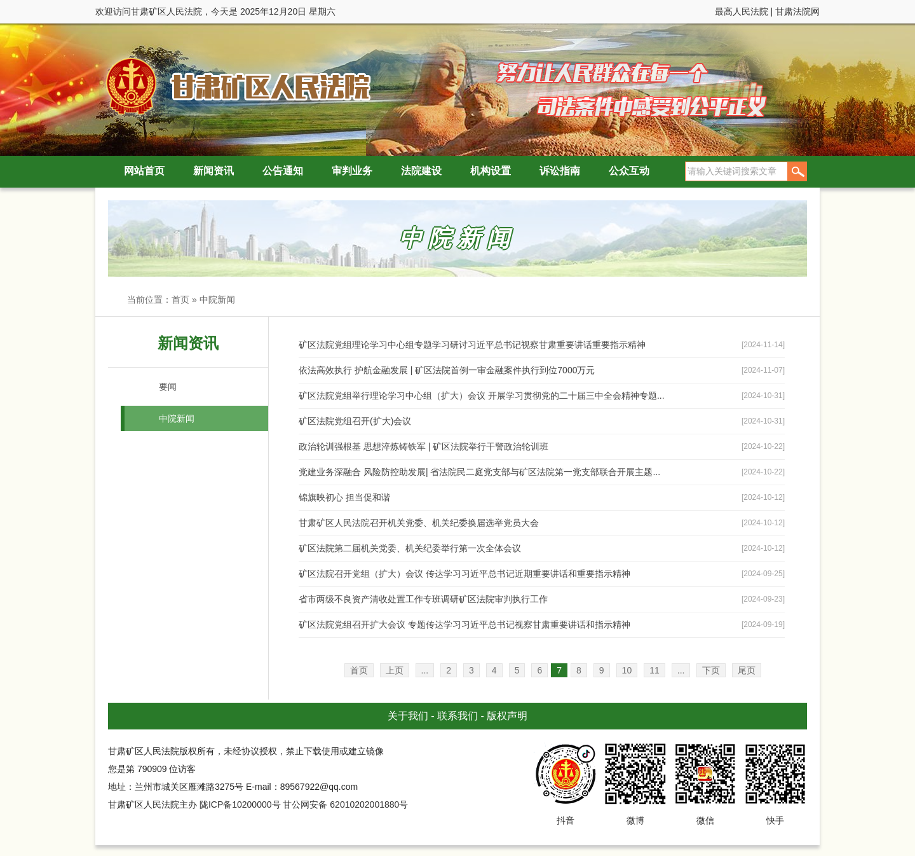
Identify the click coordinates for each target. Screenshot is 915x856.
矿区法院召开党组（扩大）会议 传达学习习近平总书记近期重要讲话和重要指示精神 (464, 574)
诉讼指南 (559, 170)
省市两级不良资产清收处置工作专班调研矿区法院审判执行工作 (423, 599)
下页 (711, 670)
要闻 (168, 387)
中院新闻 (217, 299)
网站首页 (144, 170)
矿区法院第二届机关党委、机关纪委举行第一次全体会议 (410, 548)
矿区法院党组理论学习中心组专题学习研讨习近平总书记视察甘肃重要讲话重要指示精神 (472, 345)
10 (627, 670)
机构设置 (490, 170)
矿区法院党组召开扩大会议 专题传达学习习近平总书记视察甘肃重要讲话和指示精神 (464, 624)
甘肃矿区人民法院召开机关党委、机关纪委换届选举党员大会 (419, 523)
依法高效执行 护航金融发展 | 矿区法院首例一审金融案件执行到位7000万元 (447, 370)
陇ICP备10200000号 (240, 804)
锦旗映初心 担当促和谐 (344, 497)
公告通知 (282, 170)
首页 (180, 299)
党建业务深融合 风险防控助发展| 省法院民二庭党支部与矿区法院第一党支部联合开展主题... (479, 472)
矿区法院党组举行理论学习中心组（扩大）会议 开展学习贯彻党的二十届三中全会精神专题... (482, 395)
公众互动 (629, 170)
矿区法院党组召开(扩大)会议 (355, 421)
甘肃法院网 (797, 11)
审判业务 (352, 170)
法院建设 (421, 170)
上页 (394, 670)
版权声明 (507, 715)
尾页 (747, 670)
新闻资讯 (213, 170)
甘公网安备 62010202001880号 (345, 804)
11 (654, 670)
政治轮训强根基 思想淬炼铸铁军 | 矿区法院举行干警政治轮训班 (423, 446)
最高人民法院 (741, 11)
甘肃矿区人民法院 (235, 85)
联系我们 (457, 715)
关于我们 (408, 715)
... (425, 670)
